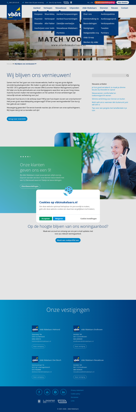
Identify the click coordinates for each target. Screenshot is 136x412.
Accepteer (46, 218)
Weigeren (59, 218)
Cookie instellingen (88, 218)
